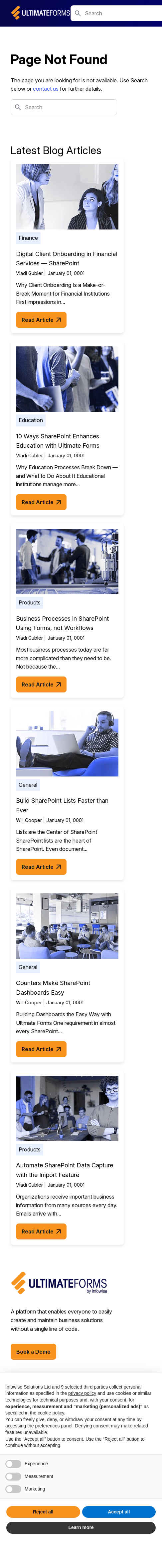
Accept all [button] (119, 1511)
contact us (46, 88)
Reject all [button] (43, 1511)
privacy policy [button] (82, 1393)
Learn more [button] (80, 1527)
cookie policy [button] (51, 1412)
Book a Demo (33, 1351)
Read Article (41, 320)
